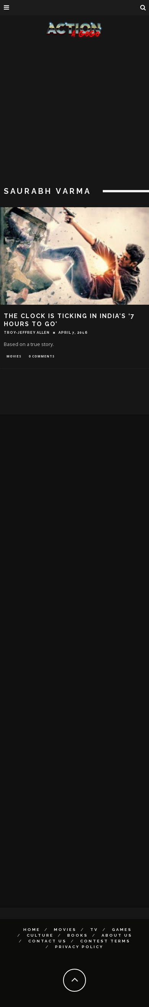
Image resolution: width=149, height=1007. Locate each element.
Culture (40, 935)
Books (77, 935)
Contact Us (47, 941)
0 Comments (42, 356)
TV (94, 929)
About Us (117, 935)
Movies (13, 356)
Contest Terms (105, 941)
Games (122, 929)
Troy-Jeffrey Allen (27, 333)
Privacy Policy (79, 947)
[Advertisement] (71, 113)
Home (31, 929)
